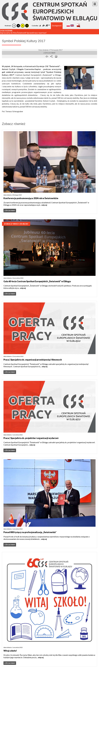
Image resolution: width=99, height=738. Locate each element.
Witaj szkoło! (10, 650)
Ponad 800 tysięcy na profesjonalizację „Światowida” (29, 532)
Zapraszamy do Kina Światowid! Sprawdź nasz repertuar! (23, 33)
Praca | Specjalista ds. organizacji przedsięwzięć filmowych (32, 359)
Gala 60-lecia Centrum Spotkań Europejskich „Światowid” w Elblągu (37, 281)
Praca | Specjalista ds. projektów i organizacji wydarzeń (30, 438)
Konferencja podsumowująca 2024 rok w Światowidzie (30, 198)
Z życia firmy (49, 53)
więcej (44, 205)
